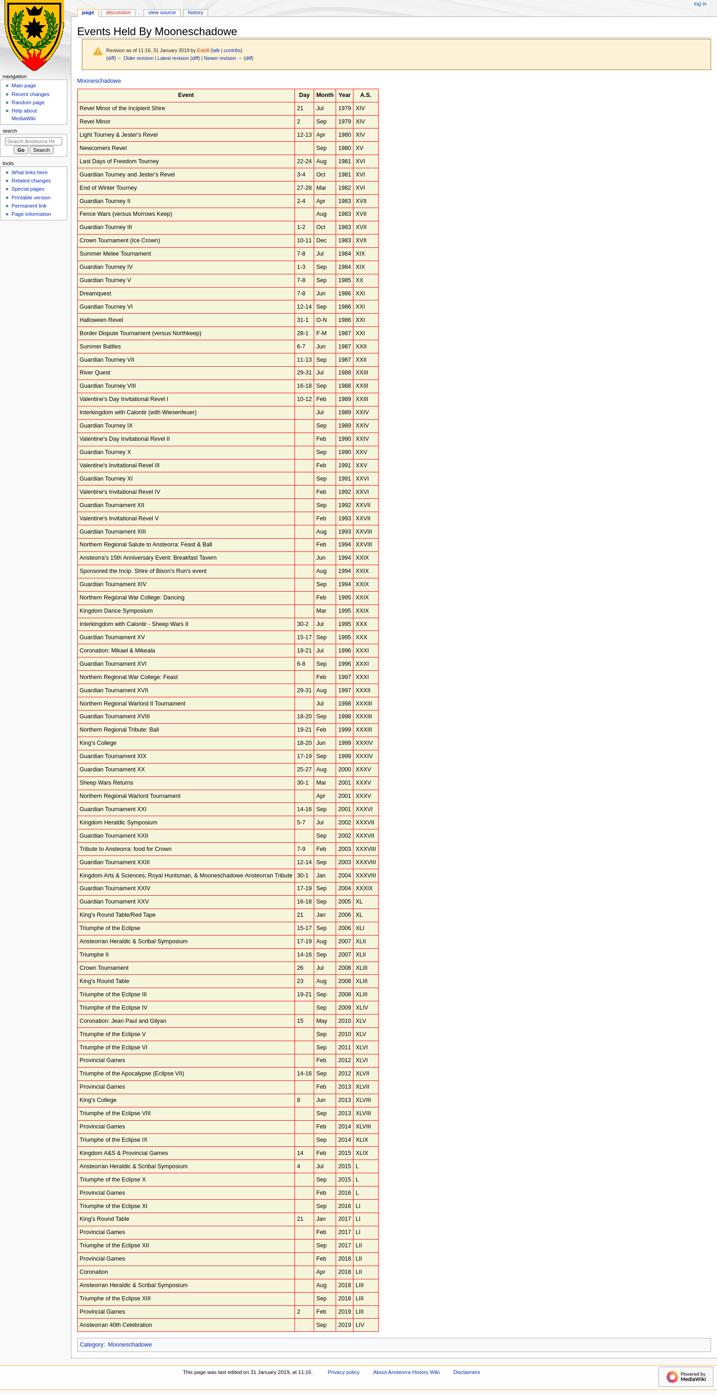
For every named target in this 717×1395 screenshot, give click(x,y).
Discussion (118, 12)
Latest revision (173, 58)
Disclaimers (466, 1372)
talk (216, 50)
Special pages (27, 189)
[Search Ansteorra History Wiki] (33, 141)
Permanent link (28, 205)
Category (91, 1345)
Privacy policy (344, 1372)
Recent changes (30, 94)
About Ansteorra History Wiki (406, 1372)
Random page (27, 102)
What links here (29, 172)
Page (88, 12)
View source (162, 12)
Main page (23, 85)
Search (10, 131)
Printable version (30, 197)
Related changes (31, 180)
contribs (232, 50)
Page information (31, 214)
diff (111, 58)
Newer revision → (223, 58)
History (195, 12)
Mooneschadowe (99, 81)
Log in (700, 3)
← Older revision (135, 58)
